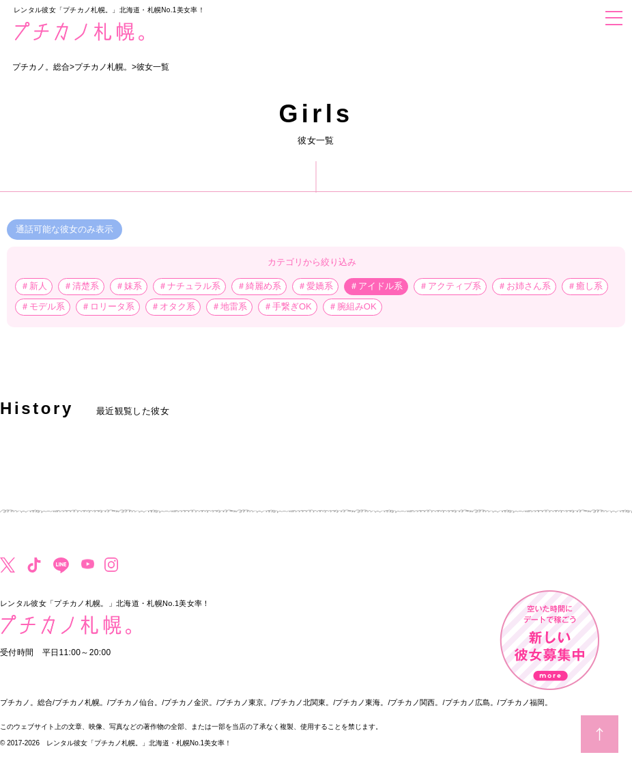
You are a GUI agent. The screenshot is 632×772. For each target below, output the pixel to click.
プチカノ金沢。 (190, 702)
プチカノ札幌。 (81, 702)
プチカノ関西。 (416, 702)
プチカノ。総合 (26, 702)
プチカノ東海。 (361, 702)
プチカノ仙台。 (135, 702)
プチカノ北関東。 (303, 702)
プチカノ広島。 (471, 702)
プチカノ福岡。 (526, 702)
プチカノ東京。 (244, 702)
